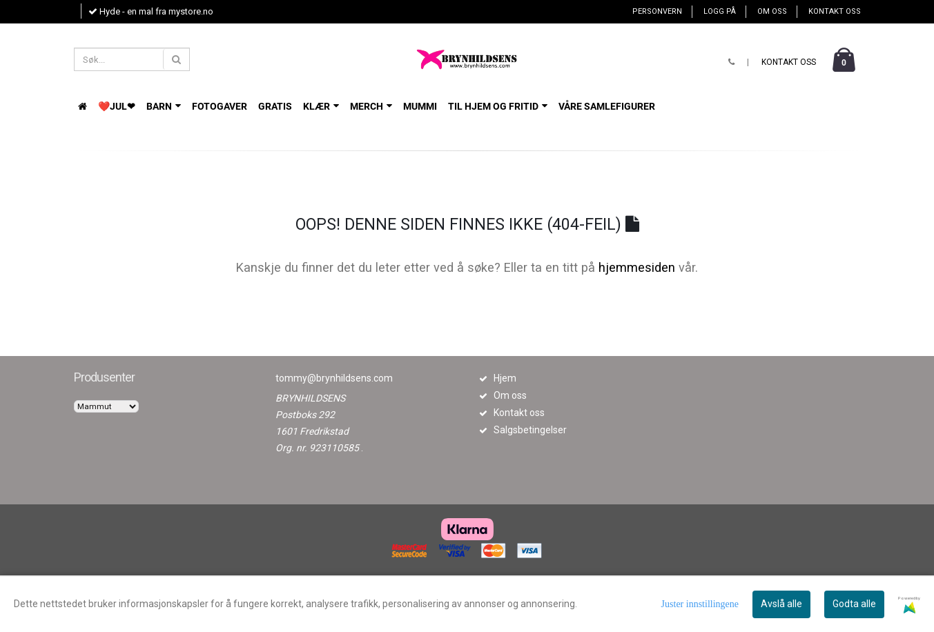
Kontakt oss (834, 11)
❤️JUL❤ (116, 106)
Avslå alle (781, 603)
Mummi (420, 106)
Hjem (505, 378)
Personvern (657, 11)
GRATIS (275, 106)
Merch (371, 106)
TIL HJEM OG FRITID (497, 106)
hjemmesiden (637, 267)
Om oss (772, 11)
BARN (163, 106)
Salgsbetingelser (530, 429)
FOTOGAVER (219, 106)
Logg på (719, 11)
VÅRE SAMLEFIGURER (606, 106)
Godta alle (854, 603)
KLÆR (321, 106)
